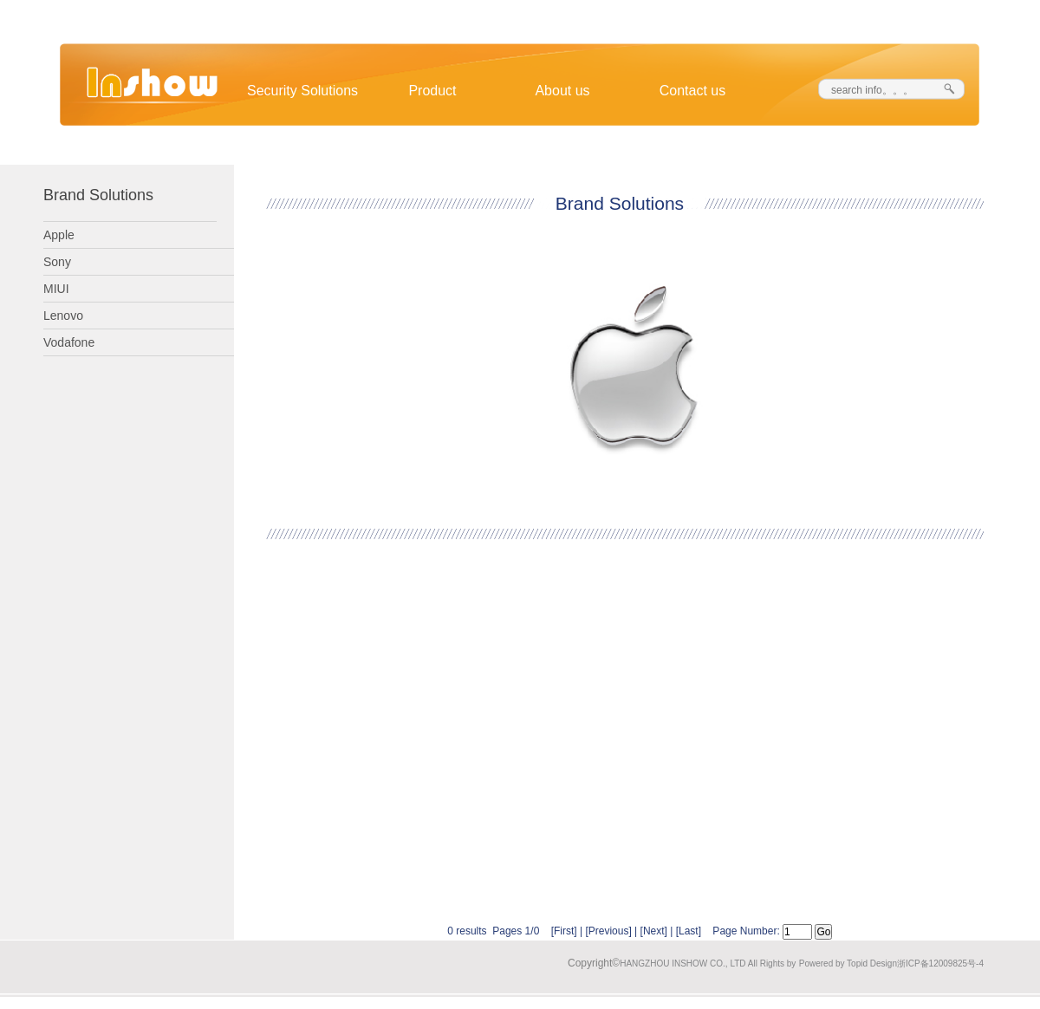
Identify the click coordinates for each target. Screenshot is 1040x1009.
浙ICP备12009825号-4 (940, 963)
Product (432, 90)
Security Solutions (302, 90)
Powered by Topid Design (848, 963)
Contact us (692, 90)
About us (562, 90)
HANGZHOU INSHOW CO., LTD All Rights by (708, 963)
